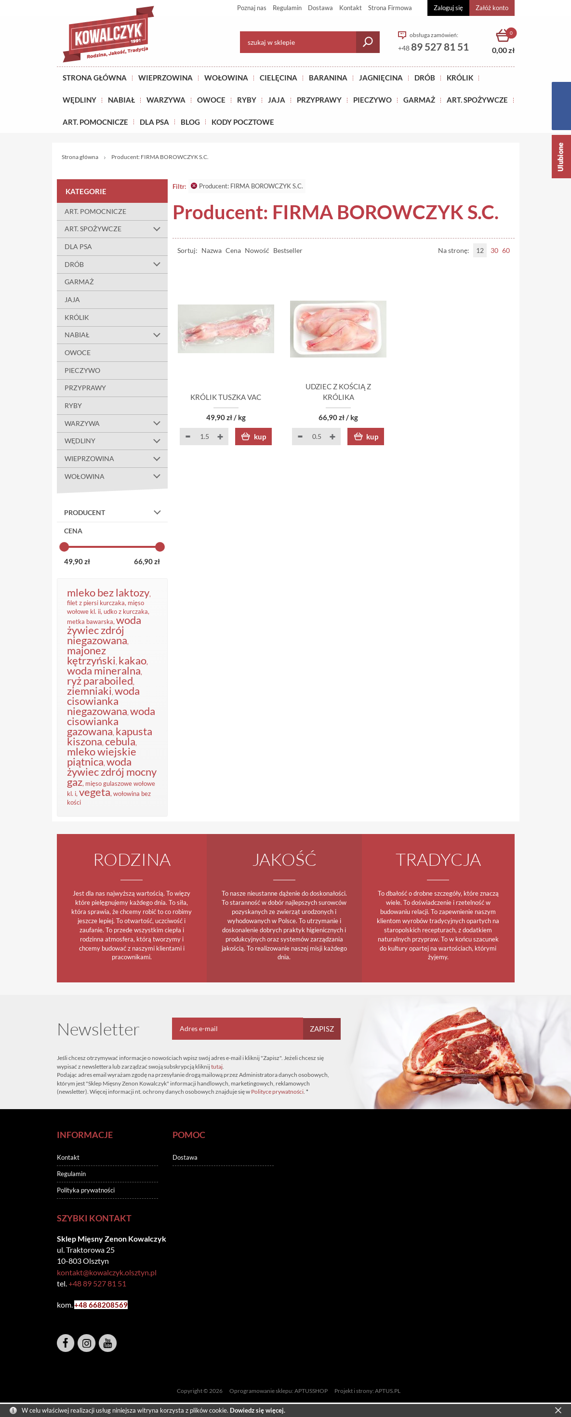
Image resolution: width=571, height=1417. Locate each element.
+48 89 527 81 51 (97, 1283)
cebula (120, 741)
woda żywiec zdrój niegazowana (104, 630)
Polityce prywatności (277, 1091)
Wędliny (79, 99)
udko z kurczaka (126, 611)
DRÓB (116, 264)
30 (494, 250)
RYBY (246, 99)
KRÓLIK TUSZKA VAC (227, 397)
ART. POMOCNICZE (95, 122)
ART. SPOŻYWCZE (477, 99)
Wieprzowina (165, 77)
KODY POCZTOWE (243, 122)
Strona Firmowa (390, 8)
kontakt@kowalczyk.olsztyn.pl (107, 1272)
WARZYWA (166, 99)
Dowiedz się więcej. (257, 1410)
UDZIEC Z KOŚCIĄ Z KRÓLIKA (343, 397)
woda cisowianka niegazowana (103, 700)
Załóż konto (492, 8)
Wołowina (226, 77)
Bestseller (288, 250)
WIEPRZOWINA (116, 458)
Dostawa (320, 8)
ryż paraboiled (100, 680)
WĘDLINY (116, 441)
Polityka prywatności (86, 1190)
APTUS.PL (387, 1390)
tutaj (217, 1066)
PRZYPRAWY (319, 99)
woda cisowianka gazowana (111, 721)
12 (480, 250)
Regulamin (287, 8)
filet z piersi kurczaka (96, 603)
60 (506, 250)
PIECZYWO (82, 370)
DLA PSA (154, 122)
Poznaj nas (251, 8)
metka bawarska (90, 621)
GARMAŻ (419, 99)
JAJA (276, 99)
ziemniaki (89, 690)
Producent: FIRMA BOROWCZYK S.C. (247, 186)
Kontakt (350, 8)
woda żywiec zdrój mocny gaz (112, 771)
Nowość (257, 250)
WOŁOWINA (116, 476)
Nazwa (211, 250)
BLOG (190, 122)
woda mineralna (104, 670)
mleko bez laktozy (108, 592)
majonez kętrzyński (91, 655)
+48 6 (83, 1304)
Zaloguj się (448, 8)
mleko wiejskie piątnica (101, 756)
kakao (132, 660)
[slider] (64, 547)
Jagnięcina (381, 77)
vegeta (94, 791)
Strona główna (95, 77)
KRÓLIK (460, 77)
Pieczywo (372, 99)
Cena (233, 250)
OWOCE (211, 99)
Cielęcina (278, 77)
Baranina (328, 77)
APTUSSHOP (311, 1390)
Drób (424, 77)
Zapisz (322, 1028)
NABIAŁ (121, 99)
